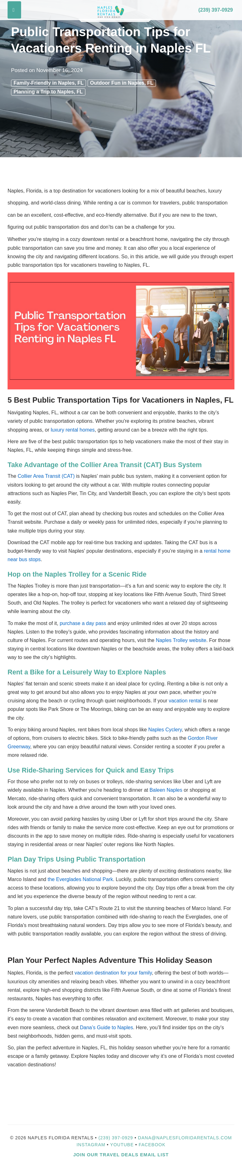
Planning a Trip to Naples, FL (48, 91)
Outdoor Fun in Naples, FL (121, 83)
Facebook (152, 1144)
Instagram (91, 1144)
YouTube (122, 1144)
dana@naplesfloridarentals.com (185, 1137)
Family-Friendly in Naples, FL (49, 83)
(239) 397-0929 (216, 10)
